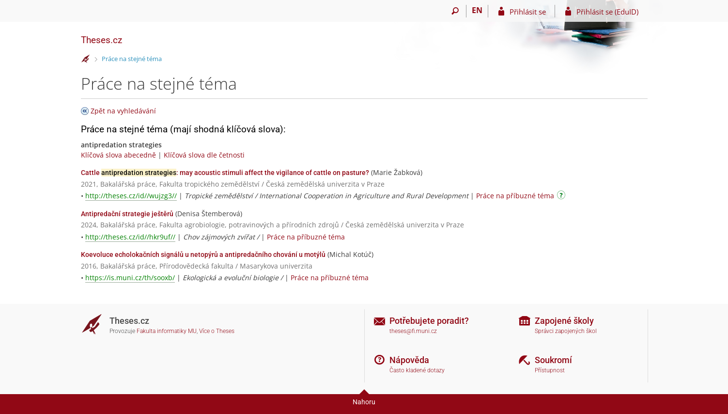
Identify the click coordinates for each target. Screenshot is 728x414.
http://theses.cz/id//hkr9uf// (130, 236)
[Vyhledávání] (455, 11)
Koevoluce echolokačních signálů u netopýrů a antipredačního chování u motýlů (203, 254)
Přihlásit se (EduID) (607, 11)
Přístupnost (550, 370)
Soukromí (553, 360)
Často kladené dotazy (417, 370)
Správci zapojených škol (566, 331)
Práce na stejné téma (132, 58)
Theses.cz (101, 40)
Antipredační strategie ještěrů (127, 214)
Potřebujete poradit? (429, 321)
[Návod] (562, 196)
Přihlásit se (528, 11)
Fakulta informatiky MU (167, 331)
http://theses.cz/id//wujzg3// (131, 195)
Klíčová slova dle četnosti (204, 154)
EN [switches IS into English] (477, 10)
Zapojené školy (564, 321)
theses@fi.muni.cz (413, 331)
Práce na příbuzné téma (515, 195)
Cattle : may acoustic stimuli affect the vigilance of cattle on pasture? (225, 172)
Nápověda (409, 360)
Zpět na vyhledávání (123, 110)
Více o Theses (216, 331)
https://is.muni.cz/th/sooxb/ (130, 277)
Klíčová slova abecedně (118, 154)
